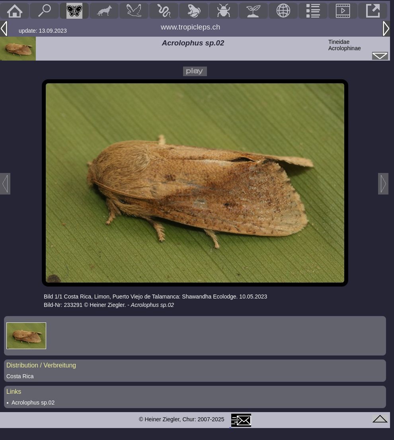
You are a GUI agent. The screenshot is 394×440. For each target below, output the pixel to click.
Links (13, 391)
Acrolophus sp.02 (33, 402)
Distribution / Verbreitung (41, 365)
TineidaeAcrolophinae (344, 45)
